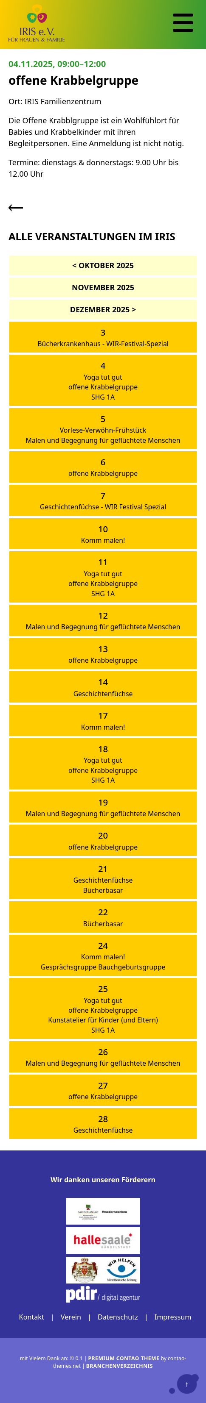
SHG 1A (103, 397)
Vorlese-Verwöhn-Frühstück (103, 430)
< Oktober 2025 (103, 265)
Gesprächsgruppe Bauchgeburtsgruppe (103, 967)
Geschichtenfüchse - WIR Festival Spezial (103, 506)
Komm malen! (103, 540)
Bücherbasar (103, 890)
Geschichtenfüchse (103, 693)
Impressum (173, 1317)
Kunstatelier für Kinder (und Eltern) (103, 1020)
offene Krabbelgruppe (103, 387)
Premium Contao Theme (124, 1358)
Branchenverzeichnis (119, 1366)
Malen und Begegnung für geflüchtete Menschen (103, 440)
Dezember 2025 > (103, 309)
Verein (71, 1317)
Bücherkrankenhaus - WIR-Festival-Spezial (103, 343)
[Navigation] (183, 23)
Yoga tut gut (103, 377)
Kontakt (31, 1317)
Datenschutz (118, 1317)
